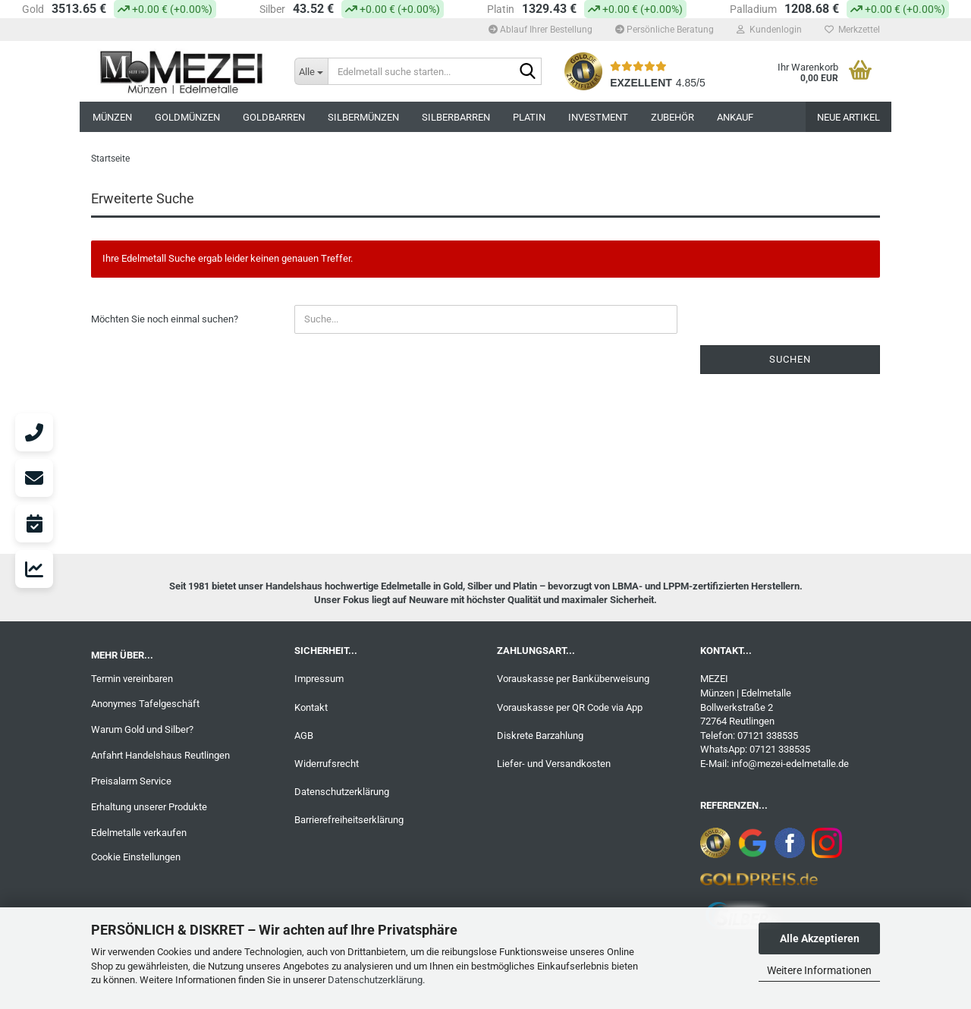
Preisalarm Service (131, 781)
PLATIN (529, 117)
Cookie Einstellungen (136, 857)
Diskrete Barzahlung (540, 735)
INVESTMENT (598, 117)
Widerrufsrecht (326, 763)
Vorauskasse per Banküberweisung (573, 678)
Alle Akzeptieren (819, 938)
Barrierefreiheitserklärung (349, 819)
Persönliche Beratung (664, 29)
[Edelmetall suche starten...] (311, 71)
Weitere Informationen (819, 970)
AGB (303, 735)
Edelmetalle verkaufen (139, 832)
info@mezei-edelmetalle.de (790, 763)
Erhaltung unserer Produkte (149, 807)
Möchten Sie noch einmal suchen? (164, 319)
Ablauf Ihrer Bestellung (540, 29)
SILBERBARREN (456, 117)
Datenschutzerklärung (375, 979)
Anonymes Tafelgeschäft (145, 703)
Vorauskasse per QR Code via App (570, 707)
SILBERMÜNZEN (363, 117)
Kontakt (311, 707)
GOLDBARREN (274, 117)
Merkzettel (852, 29)
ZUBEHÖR (672, 117)
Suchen (790, 359)
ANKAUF (735, 117)
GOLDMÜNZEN (187, 117)
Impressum (319, 678)
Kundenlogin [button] (769, 29)
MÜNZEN (112, 117)
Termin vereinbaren (132, 678)
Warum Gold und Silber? (142, 729)
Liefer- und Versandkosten (554, 763)
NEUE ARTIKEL (848, 117)
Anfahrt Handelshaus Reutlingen (160, 755)
